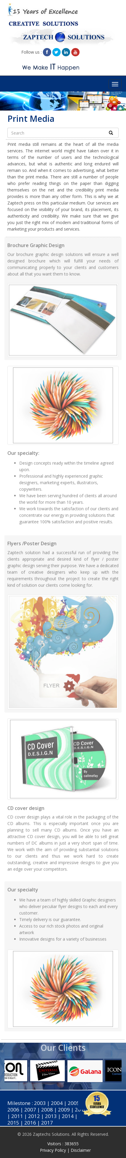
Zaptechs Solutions (51, 1134)
